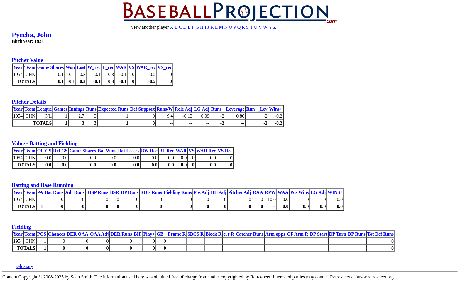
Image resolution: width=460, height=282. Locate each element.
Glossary (24, 266)
